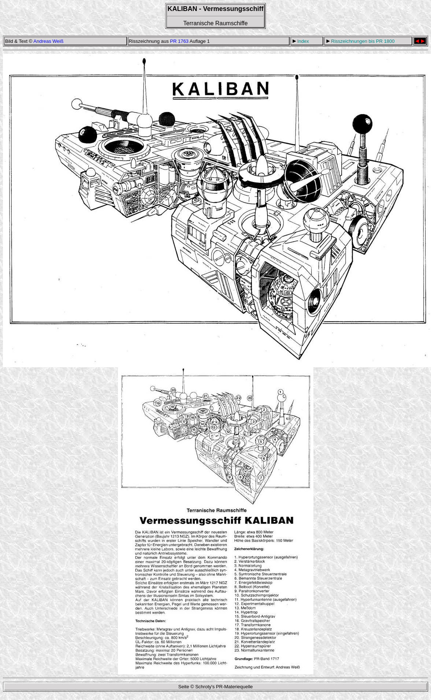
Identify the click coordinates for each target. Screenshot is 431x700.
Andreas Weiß (48, 41)
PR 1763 (179, 41)
